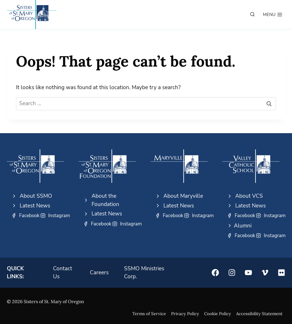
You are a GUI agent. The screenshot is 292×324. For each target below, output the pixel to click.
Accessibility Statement (259, 313)
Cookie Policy (217, 313)
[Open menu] (272, 14)
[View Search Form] (252, 14)
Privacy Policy (185, 313)
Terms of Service (149, 313)
